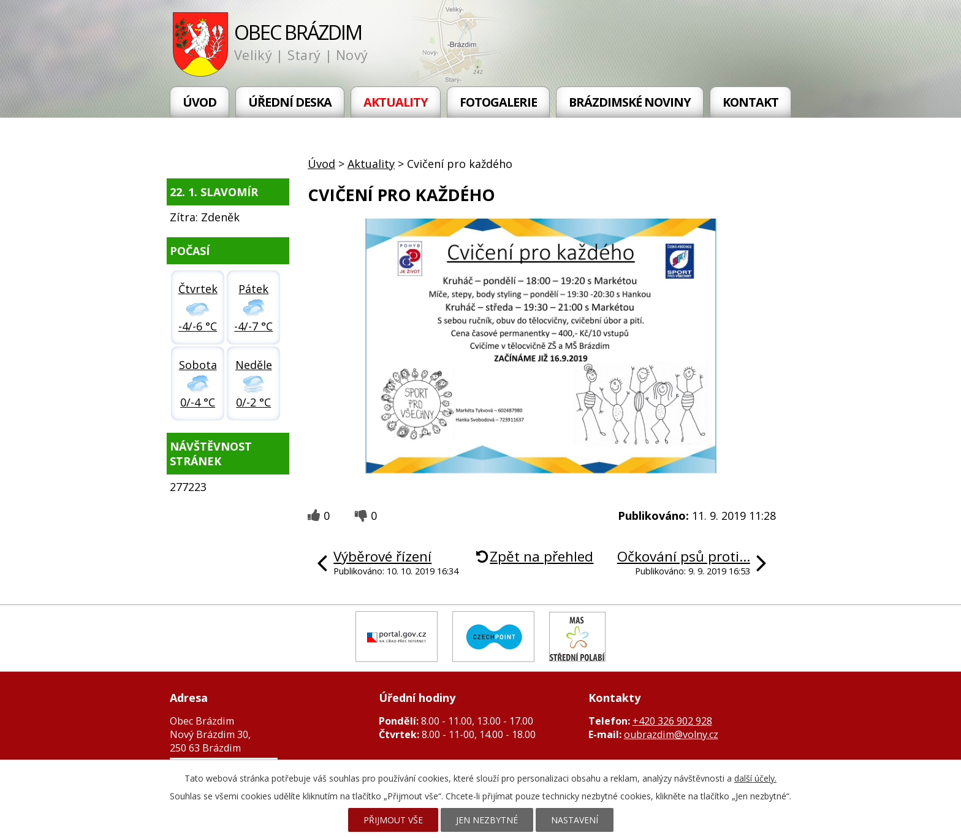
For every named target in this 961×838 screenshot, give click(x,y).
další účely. (755, 778)
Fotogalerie (498, 102)
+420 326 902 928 (672, 721)
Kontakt (750, 102)
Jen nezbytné (487, 820)
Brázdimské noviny (630, 102)
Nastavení (574, 820)
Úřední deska (290, 102)
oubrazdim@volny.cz (671, 734)
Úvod (199, 102)
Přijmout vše (393, 820)
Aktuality (395, 102)
